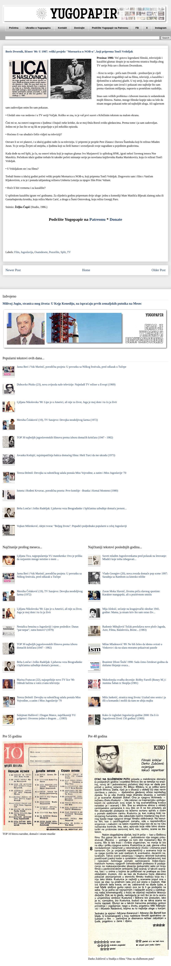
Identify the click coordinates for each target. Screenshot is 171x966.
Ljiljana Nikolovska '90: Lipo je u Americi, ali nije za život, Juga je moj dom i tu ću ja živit (67, 402)
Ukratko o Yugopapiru (38, 27)
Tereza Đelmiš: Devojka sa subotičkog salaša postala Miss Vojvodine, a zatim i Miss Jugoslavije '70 (71, 472)
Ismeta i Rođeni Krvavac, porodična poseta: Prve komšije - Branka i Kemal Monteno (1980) (67, 490)
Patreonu (97, 219)
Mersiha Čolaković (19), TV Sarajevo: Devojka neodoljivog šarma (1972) (57, 419)
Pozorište (54, 252)
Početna (13, 27)
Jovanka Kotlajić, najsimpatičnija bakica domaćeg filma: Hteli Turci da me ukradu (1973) (66, 455)
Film (16, 252)
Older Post (159, 270)
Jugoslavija (27, 252)
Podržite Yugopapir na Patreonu (110, 27)
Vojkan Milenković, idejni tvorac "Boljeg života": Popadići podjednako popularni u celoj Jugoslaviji (72, 526)
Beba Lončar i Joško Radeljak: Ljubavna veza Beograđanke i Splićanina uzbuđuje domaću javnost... (72, 508)
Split (63, 252)
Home (86, 270)
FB (137, 27)
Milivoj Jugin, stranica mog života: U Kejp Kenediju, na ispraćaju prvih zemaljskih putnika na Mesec (72, 303)
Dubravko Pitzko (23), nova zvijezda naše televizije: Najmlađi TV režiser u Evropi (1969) (66, 384)
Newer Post (13, 270)
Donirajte (79, 27)
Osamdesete (41, 252)
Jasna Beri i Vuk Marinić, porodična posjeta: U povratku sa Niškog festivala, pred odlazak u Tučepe (71, 366)
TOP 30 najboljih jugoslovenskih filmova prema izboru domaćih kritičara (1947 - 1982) (65, 437)
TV (69, 252)
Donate (116, 219)
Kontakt (62, 27)
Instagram (161, 27)
